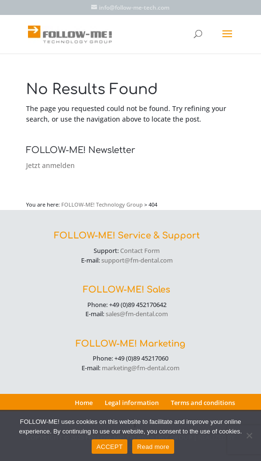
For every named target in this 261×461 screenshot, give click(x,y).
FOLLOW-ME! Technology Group (102, 204)
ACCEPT (109, 446)
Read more (153, 446)
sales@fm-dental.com (137, 313)
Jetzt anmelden (50, 165)
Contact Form (140, 250)
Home (84, 402)
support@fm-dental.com (137, 260)
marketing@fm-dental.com (140, 367)
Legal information (132, 402)
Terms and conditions (203, 402)
